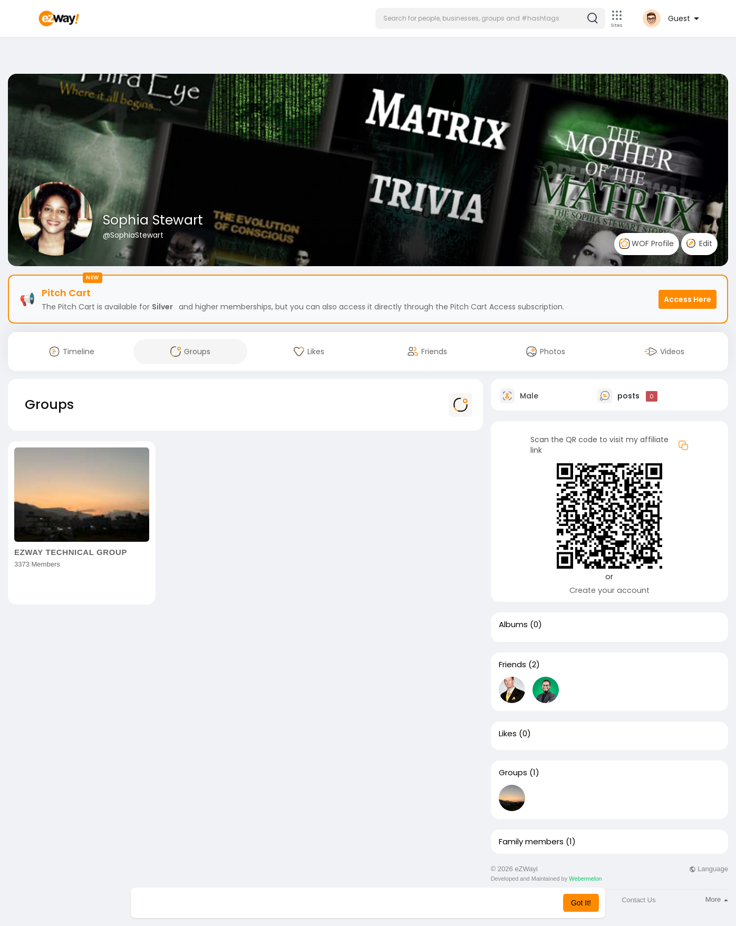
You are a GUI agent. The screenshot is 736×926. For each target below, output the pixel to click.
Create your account (609, 590)
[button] (490, 18)
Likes (508, 733)
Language (708, 868)
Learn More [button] (422, 903)
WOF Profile (646, 243)
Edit (699, 243)
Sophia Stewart (153, 220)
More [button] (716, 899)
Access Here (687, 299)
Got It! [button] (581, 903)
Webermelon (585, 878)
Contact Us (638, 899)
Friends (512, 664)
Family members (531, 841)
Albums (513, 624)
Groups (513, 772)
